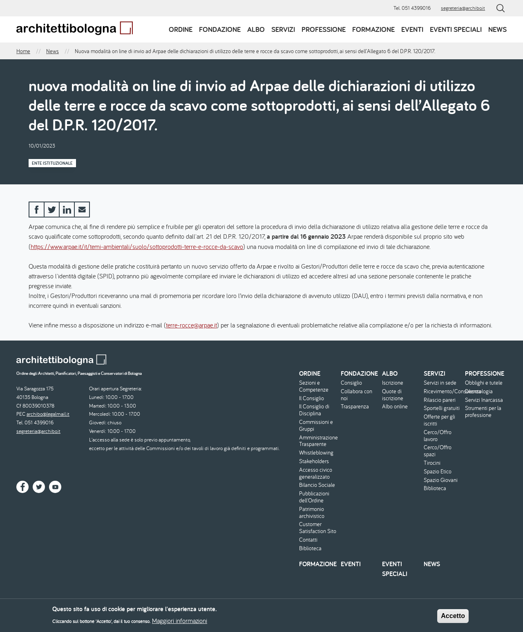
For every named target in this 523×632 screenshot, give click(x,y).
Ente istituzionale (52, 163)
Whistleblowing (316, 452)
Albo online (395, 406)
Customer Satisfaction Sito (317, 528)
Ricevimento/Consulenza (443, 391)
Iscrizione (392, 382)
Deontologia (479, 391)
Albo (256, 29)
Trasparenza (355, 406)
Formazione (373, 29)
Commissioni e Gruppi (316, 426)
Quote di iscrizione (392, 395)
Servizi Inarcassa (484, 400)
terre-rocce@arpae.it (191, 325)
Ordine (180, 29)
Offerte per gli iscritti (439, 420)
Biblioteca (310, 548)
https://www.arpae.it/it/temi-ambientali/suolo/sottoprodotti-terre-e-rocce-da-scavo (137, 246)
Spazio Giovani (441, 480)
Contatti (308, 539)
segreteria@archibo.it (463, 7)
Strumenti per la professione (483, 412)
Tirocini (432, 462)
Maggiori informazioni (179, 623)
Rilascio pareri (440, 400)
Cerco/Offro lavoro (437, 436)
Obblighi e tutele (484, 382)
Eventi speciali (456, 29)
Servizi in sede (440, 382)
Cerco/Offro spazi (437, 451)
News (497, 29)
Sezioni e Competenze (314, 386)
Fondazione (220, 29)
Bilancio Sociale (317, 485)
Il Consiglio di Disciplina (314, 410)
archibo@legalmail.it (48, 413)
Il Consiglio (311, 398)
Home (23, 51)
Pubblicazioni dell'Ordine (314, 497)
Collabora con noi (356, 395)
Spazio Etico (437, 471)
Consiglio (351, 382)
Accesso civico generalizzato (315, 473)
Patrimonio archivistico (311, 513)
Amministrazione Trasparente (318, 441)
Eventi (412, 29)
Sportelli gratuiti (442, 408)
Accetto (453, 618)
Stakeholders (314, 461)
